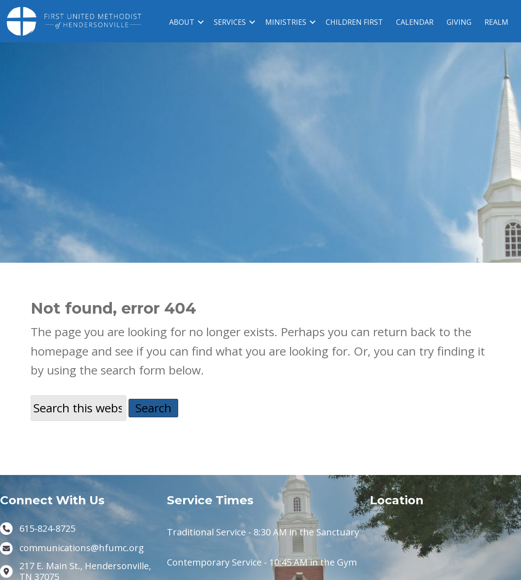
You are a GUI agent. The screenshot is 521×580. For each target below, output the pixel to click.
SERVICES (230, 22)
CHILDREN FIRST (354, 22)
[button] (200, 22)
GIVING (459, 22)
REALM (496, 22)
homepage (59, 362)
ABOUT (181, 22)
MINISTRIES (285, 22)
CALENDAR (414, 22)
